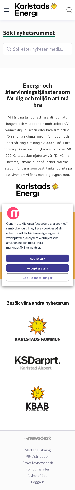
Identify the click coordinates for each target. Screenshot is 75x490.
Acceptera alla (37, 268)
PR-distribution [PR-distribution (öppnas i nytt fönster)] (38, 456)
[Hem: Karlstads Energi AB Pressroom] (36, 10)
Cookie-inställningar (37, 277)
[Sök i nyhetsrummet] (69, 10)
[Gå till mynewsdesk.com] (37, 438)
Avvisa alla (37, 259)
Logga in (37, 482)
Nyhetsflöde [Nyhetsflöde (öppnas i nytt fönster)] (37, 475)
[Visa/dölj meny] (6, 10)
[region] (37, 245)
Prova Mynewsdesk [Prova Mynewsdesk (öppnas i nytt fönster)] (37, 463)
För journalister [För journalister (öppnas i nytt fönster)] (38, 469)
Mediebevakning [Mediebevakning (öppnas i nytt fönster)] (37, 450)
